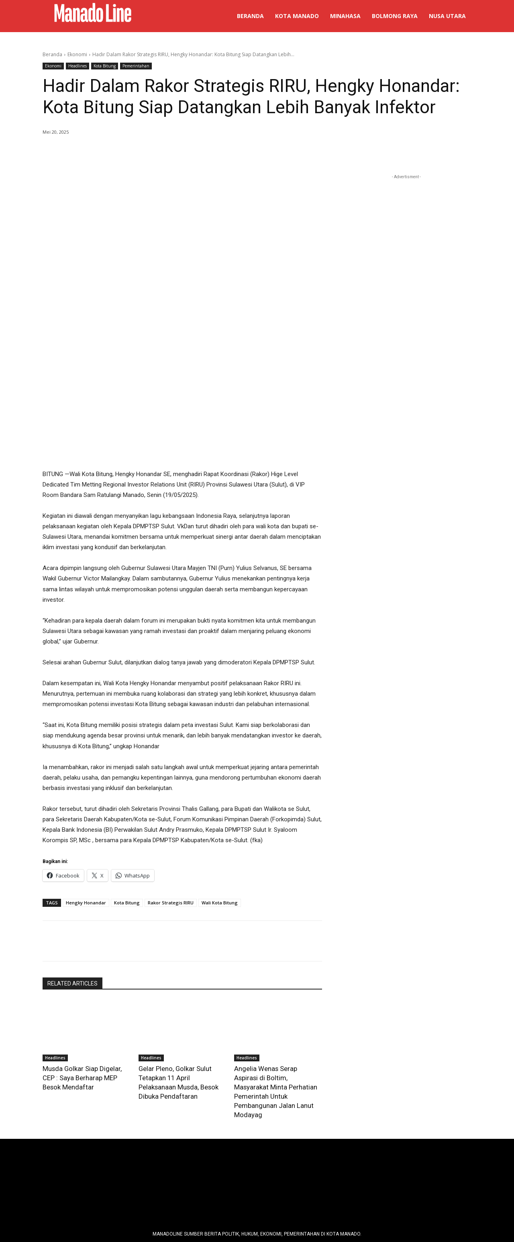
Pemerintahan (136, 66)
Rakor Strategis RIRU (171, 821)
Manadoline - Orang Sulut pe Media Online (259, 1214)
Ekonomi (77, 54)
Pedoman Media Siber (226, 1175)
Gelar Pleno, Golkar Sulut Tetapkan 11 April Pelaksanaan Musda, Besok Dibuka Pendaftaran (181, 994)
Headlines (77, 66)
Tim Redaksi (177, 1175)
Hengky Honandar (86, 821)
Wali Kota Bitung (220, 821)
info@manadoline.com (324, 1175)
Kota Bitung (104, 66)
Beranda (52, 54)
